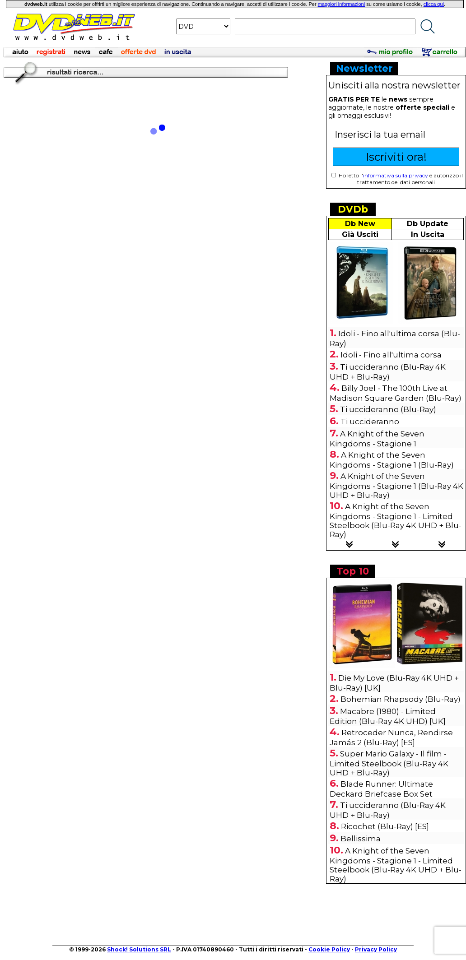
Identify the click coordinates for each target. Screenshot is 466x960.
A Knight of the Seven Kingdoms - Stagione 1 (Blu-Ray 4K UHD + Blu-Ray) (396, 486)
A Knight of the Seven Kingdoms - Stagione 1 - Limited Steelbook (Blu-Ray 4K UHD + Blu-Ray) (395, 520)
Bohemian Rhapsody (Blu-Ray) (400, 699)
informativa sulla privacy (395, 175)
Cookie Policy (329, 949)
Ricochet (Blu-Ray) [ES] (385, 826)
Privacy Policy (376, 949)
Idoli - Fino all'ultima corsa (391, 354)
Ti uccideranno (369, 421)
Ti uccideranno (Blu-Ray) (388, 409)
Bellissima (360, 838)
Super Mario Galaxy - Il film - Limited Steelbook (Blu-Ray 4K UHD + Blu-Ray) (389, 763)
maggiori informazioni (341, 4)
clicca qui (434, 4)
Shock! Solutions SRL (139, 949)
